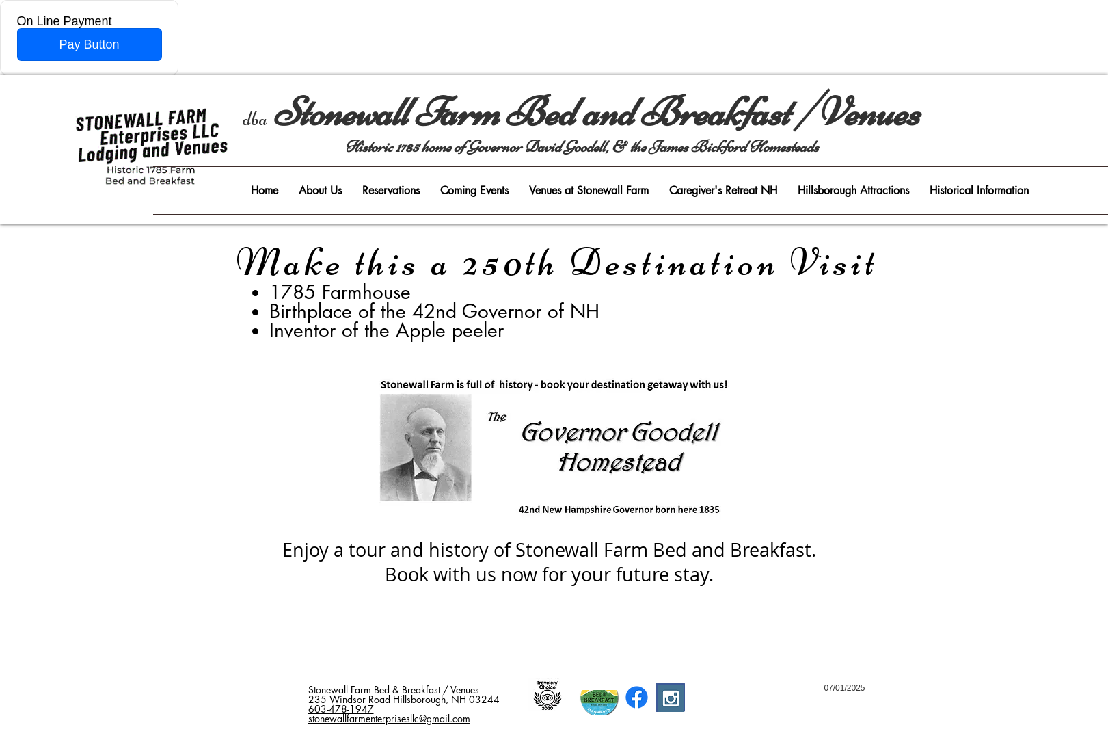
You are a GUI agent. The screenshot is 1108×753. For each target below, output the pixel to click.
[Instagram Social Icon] (671, 698)
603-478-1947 (341, 708)
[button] (320, 190)
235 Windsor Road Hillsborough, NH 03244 (404, 699)
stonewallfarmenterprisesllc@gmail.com (389, 718)
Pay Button (89, 44)
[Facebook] (636, 697)
